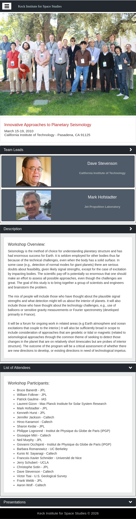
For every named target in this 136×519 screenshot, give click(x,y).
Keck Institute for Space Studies (40, 6)
